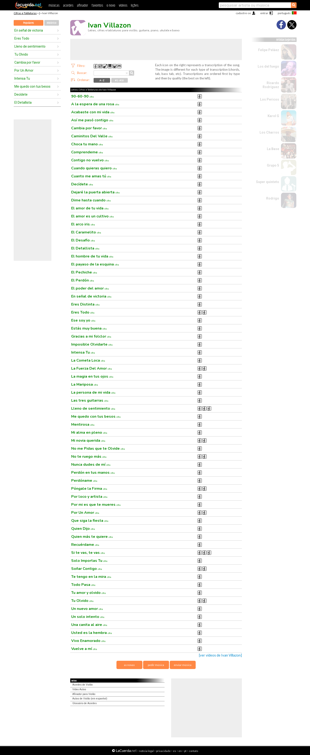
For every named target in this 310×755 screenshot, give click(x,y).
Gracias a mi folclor (91, 336)
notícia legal (146, 750)
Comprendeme (87, 152)
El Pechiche (84, 272)
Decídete (21, 94)
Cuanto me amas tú (91, 176)
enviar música (182, 665)
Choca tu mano (87, 144)
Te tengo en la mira (91, 576)
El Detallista (23, 102)
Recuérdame (85, 544)
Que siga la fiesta (89, 520)
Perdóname (84, 480)
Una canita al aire (89, 624)
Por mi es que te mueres (96, 504)
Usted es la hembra (91, 632)
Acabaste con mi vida (93, 112)
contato (193, 750)
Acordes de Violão (82, 684)
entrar (264, 13)
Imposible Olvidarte (92, 344)
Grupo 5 (273, 165)
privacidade (163, 750)
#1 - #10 (119, 80)
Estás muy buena (89, 328)
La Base (273, 149)
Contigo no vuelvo (90, 160)
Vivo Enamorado (88, 640)
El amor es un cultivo (92, 216)
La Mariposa (84, 384)
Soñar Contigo (86, 568)
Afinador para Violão (83, 694)
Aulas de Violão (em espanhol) (89, 698)
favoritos (97, 5)
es (174, 750)
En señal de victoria (28, 30)
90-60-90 (82, 96)
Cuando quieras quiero (94, 168)
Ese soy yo (83, 320)
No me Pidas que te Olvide (98, 448)
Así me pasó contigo (92, 120)
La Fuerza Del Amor (91, 368)
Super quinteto (267, 182)
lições (134, 5)
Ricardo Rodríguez (271, 85)
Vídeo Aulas (79, 689)
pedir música (156, 665)
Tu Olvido (21, 54)
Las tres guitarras (89, 400)
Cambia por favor (27, 62)
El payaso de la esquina (95, 264)
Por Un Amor (23, 70)
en (180, 750)
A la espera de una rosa (95, 104)
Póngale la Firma (89, 488)
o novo (111, 5)
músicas (54, 5)
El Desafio (83, 240)
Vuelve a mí (84, 648)
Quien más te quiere (92, 536)
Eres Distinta (85, 304)
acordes (68, 5)
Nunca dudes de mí (91, 464)
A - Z (101, 80)
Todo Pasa (83, 584)
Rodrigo (272, 198)
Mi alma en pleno (89, 432)
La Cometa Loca (88, 360)
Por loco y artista (89, 496)
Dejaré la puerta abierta (95, 192)
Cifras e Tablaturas (25, 13)
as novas (129, 665)
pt (185, 750)
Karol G (273, 116)
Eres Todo (21, 38)
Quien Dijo (83, 528)
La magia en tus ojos (92, 376)
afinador (82, 5)
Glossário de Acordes (84, 703)
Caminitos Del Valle (92, 136)
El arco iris (83, 224)
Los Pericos (269, 99)
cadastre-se (243, 13)
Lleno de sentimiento (29, 46)
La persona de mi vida (93, 392)
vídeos (123, 5)
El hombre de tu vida (92, 256)
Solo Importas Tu (89, 560)
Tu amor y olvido (88, 592)
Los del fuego (268, 66)
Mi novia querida (88, 440)
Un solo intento (87, 616)
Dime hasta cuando (91, 200)
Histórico (51, 23)
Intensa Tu (22, 78)
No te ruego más (89, 456)
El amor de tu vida (90, 208)
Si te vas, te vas (88, 552)
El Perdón (82, 280)
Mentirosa (83, 424)
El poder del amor (90, 288)
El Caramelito (86, 232)
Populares (28, 23)
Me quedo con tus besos (32, 86)
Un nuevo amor (87, 608)
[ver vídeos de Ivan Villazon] (220, 655)
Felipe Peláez (268, 50)
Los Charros (269, 132)
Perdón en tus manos (93, 472)
